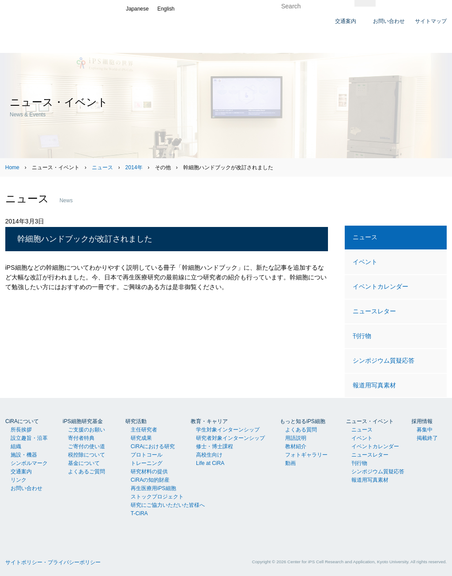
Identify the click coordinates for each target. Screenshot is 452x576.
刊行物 (362, 335)
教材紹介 (295, 446)
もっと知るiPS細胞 (302, 421)
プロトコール (146, 455)
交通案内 (21, 471)
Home (12, 167)
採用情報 (422, 421)
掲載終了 (427, 438)
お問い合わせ (26, 488)
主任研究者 (144, 430)
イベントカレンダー (380, 286)
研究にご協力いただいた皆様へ (168, 505)
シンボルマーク (29, 463)
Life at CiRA (210, 463)
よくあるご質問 (86, 471)
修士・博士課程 (214, 446)
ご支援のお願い (86, 430)
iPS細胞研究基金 (83, 421)
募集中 (425, 430)
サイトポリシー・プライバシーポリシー (53, 562)
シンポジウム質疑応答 (383, 360)
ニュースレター (374, 311)
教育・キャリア (209, 421)
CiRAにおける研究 (153, 446)
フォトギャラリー (306, 455)
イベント (365, 261)
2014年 (134, 167)
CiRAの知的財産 (150, 480)
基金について (84, 463)
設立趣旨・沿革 (29, 438)
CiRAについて (22, 421)
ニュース (102, 167)
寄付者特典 (81, 438)
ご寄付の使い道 (86, 446)
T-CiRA (139, 513)
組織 (16, 446)
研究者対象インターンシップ (230, 438)
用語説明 (295, 438)
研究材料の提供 (149, 471)
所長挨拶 (21, 430)
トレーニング (146, 463)
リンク (18, 480)
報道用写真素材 (374, 385)
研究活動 (136, 421)
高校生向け (209, 455)
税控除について (86, 455)
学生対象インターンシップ (228, 430)
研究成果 (141, 438)
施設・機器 (24, 455)
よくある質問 (301, 430)
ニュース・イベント (370, 421)
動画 (290, 463)
